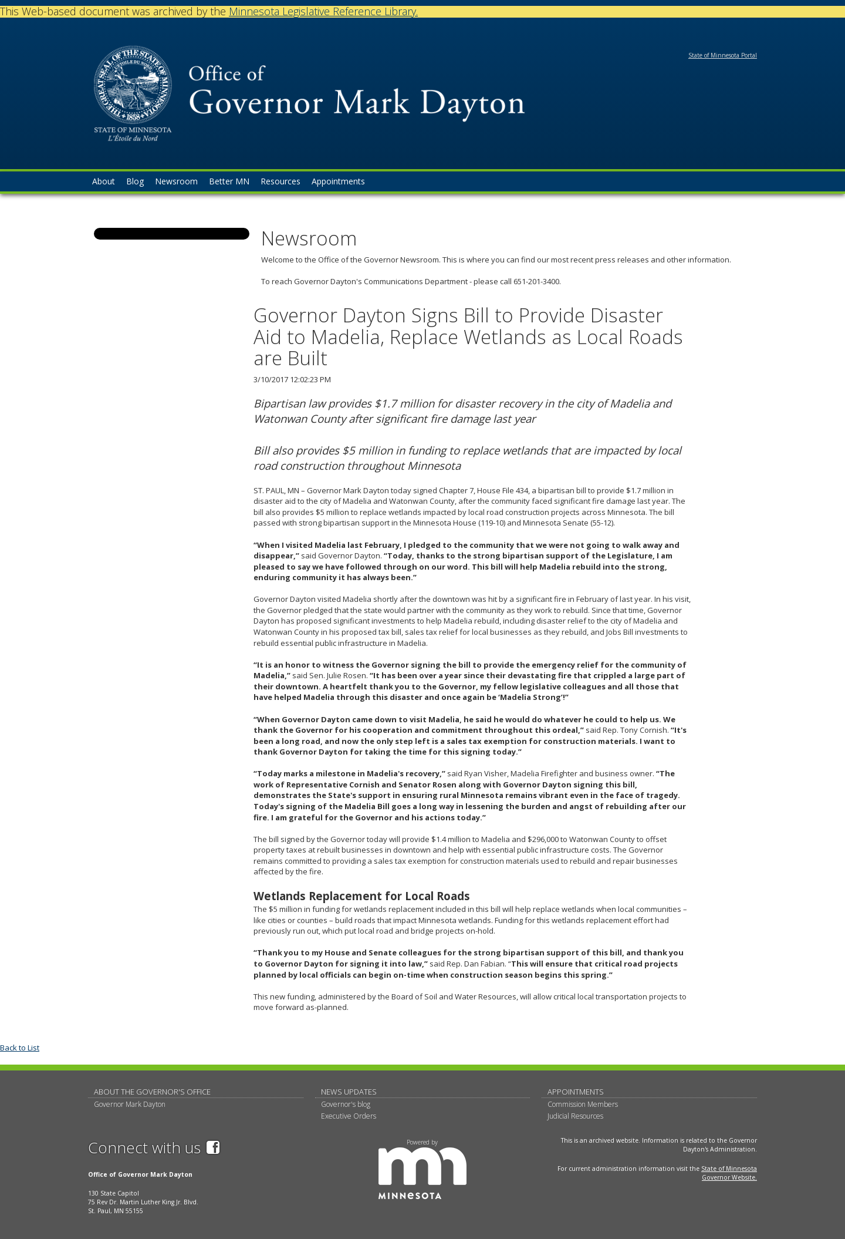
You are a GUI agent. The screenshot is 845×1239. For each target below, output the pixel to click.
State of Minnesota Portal (722, 55)
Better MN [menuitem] (229, 181)
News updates (349, 1091)
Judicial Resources (575, 1116)
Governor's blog (345, 1104)
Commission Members (582, 1104)
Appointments (575, 1091)
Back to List (19, 1047)
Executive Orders (348, 1116)
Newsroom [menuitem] (176, 181)
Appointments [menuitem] (338, 181)
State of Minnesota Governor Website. (729, 1172)
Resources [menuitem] (280, 181)
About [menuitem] (103, 181)
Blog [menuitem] (135, 181)
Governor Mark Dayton (129, 1104)
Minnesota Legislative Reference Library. (323, 11)
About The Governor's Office (152, 1091)
